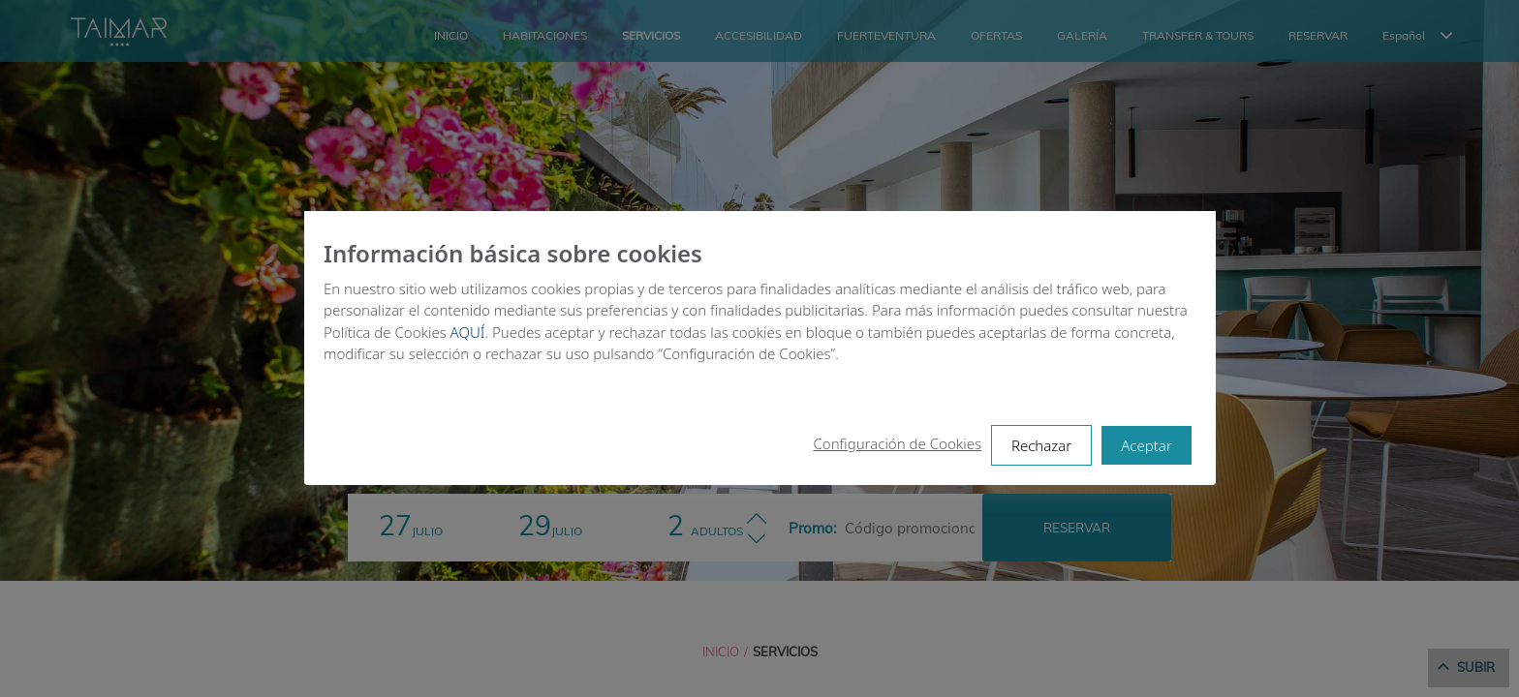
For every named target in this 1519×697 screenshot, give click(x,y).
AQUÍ (467, 332)
